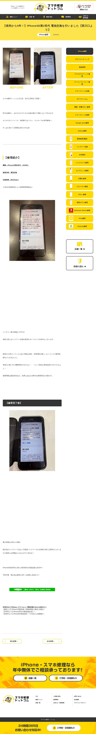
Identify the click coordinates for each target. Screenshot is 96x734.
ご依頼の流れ (57, 696)
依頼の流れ (48, 17)
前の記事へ (14, 641)
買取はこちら (84, 7)
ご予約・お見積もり (64, 728)
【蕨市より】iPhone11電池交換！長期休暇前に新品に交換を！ (24, 609)
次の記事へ (50, 641)
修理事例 (66, 17)
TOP (36, 696)
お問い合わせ (77, 696)
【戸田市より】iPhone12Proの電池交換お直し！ (19, 611)
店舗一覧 (29, 17)
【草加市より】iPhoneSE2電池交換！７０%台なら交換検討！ (24, 614)
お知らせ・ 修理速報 (84, 17)
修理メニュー (12, 17)
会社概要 (76, 699)
